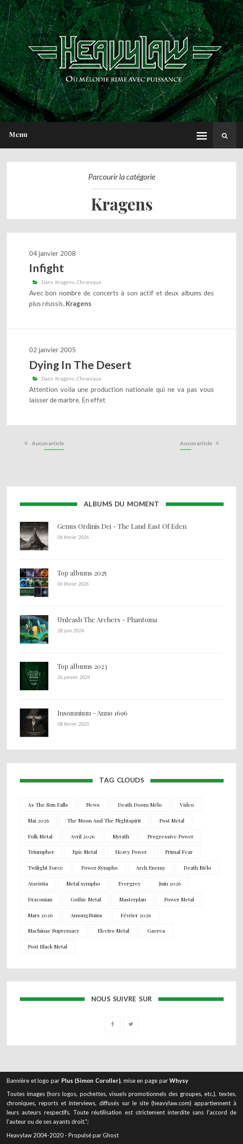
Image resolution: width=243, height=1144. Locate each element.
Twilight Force (45, 867)
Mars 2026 (40, 915)
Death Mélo (197, 867)
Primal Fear (179, 851)
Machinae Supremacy (53, 930)
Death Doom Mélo (140, 804)
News (93, 804)
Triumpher (41, 851)
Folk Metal (40, 836)
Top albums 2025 (82, 572)
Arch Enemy (150, 867)
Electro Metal (113, 930)
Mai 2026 (38, 820)
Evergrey (129, 883)
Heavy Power (131, 851)
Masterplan (132, 899)
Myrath (120, 836)
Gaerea (156, 930)
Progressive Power (170, 836)
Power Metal (179, 899)
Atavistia (38, 883)
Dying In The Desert (80, 364)
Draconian (40, 899)
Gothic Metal (86, 899)
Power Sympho (99, 867)
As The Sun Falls (48, 804)
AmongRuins (86, 915)
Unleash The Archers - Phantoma (107, 619)
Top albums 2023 (82, 666)
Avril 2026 (82, 836)
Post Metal (171, 820)
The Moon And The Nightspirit (104, 820)
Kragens (65, 282)
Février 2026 (135, 915)
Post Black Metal (47, 946)
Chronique (88, 282)
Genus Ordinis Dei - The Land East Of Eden (122, 526)
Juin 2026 (170, 883)
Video (187, 804)
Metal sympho (83, 883)
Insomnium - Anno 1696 (92, 713)
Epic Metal (84, 851)
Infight (46, 267)
